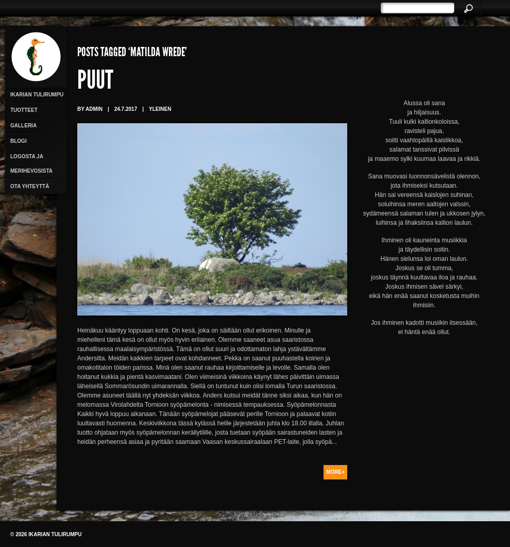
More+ (335, 472)
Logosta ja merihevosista (31, 164)
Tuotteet (24, 110)
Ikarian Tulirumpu (36, 94)
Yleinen (160, 109)
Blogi (18, 141)
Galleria (23, 125)
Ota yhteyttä (29, 186)
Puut (95, 82)
